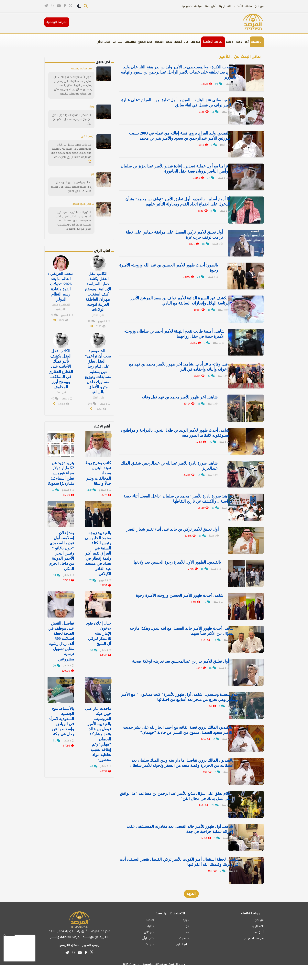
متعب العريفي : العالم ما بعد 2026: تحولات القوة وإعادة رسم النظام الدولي (61, 286)
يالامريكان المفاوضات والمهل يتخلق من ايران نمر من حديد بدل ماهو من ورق (72, 119)
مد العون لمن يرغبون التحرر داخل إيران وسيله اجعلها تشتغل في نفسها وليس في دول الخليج (71, 186)
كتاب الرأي (104, 42)
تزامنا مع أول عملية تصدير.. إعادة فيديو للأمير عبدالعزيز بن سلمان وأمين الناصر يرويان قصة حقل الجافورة (176, 168)
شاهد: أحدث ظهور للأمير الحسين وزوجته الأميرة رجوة (180, 591)
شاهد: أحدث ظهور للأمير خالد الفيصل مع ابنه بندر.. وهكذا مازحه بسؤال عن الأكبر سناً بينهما (172, 626)
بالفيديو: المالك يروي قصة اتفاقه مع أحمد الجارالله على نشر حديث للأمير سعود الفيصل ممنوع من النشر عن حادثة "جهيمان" (172, 724)
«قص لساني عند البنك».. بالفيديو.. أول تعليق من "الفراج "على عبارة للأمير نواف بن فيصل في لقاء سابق (173, 102)
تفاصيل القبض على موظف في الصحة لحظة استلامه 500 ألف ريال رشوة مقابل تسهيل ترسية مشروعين (61, 640)
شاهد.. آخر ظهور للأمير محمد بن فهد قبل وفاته (186, 394)
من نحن (259, 6)
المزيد (191, 887)
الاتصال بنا (225, 6)
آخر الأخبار (242, 42)
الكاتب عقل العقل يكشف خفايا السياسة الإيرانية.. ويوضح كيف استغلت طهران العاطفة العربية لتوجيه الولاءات (98, 291)
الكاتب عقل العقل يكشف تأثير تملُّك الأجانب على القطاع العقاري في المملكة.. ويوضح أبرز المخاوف (61, 368)
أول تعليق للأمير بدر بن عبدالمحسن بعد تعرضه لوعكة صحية (175, 656)
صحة (169, 42)
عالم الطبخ (145, 42)
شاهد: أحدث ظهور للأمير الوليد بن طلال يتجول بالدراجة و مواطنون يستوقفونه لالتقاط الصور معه (177, 430)
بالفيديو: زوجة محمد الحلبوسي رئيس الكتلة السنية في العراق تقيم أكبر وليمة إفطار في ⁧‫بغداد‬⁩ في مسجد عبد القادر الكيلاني (98, 552)
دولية (229, 42)
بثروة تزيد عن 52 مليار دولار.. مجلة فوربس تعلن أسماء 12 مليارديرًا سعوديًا (61, 472)
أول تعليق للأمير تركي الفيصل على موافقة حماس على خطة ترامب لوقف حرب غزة (175, 233)
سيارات (117, 42)
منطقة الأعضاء (243, 6)
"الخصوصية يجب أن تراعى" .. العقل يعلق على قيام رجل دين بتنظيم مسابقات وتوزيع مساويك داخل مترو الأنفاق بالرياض (98, 370)
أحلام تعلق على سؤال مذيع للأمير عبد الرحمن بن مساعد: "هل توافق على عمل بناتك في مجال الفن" (173, 790)
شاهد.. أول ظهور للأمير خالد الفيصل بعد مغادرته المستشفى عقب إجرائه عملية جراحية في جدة (175, 823)
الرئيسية (256, 42)
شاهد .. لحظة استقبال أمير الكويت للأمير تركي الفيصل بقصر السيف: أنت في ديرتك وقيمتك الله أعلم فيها (175, 855)
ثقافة (178, 42)
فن (186, 42)
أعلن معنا (210, 6)
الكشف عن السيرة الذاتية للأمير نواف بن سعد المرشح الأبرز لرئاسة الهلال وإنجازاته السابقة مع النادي (175, 299)
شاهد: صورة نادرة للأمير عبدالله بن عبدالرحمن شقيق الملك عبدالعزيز (175, 462)
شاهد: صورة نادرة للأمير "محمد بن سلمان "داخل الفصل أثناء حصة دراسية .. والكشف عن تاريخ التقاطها (174, 495)
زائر (92, 173)
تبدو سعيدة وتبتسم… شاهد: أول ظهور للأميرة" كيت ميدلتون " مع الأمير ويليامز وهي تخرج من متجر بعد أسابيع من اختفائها (173, 692)
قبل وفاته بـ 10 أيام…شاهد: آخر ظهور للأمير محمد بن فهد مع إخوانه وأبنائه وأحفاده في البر (174, 364)
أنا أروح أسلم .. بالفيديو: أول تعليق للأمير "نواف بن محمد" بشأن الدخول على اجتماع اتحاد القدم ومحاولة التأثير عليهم (171, 200)
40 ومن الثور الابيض (83, 203)
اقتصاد (159, 42)
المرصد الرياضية (213, 41)
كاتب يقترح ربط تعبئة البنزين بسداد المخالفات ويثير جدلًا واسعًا (98, 472)
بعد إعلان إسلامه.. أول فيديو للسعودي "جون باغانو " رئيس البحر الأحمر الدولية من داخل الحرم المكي (61, 549)
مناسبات (130, 42)
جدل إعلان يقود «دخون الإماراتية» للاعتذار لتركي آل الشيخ (98, 632)
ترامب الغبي (87, 135)
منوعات (195, 42)
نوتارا (91, 106)
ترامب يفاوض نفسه (82, 68)
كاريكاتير (149, 925)
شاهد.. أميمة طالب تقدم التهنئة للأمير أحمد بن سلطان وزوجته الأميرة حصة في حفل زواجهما (174, 331)
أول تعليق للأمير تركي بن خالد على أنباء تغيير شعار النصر (178, 525)
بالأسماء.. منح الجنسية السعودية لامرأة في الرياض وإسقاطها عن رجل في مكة (61, 720)
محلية (150, 919)
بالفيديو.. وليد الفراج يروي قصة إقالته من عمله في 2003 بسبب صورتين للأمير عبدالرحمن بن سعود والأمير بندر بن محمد (173, 135)
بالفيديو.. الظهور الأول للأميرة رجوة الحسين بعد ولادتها (180, 558)
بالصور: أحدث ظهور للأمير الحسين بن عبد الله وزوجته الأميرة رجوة (174, 266)
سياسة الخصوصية (192, 6)
